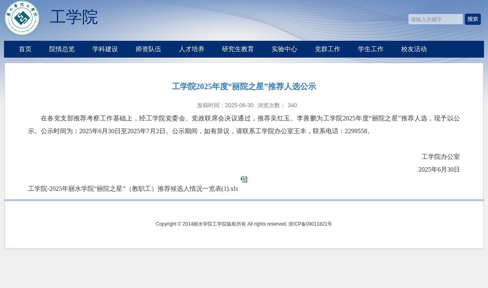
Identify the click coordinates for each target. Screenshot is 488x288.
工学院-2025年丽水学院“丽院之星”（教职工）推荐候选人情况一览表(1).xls (133, 188)
